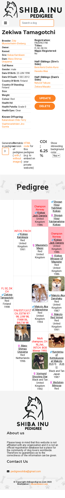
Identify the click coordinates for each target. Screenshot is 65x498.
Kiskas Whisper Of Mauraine (56, 258)
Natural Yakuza (42, 83)
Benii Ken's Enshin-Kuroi (47, 67)
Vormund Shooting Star (40, 365)
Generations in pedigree (9, 145)
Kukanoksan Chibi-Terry (14, 120)
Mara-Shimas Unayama (22, 339)
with (16, 155)
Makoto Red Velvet (56, 316)
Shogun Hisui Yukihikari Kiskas (56, 206)
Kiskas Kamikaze (16, 55)
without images (17, 160)
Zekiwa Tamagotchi (6, 296)
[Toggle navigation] (5, 23)
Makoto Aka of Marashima (40, 297)
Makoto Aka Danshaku (56, 288)
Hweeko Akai (41, 71)
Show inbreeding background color (57, 148)
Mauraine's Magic (40, 247)
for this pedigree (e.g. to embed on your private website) (29, 156)
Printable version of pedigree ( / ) (18, 152)
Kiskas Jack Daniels (40, 214)
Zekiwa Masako (43, 86)
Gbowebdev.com (39, 484)
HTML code (27, 145)
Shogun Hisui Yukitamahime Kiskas (57, 220)
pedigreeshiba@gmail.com (26, 471)
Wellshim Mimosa (57, 384)
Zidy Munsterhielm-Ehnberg (14, 42)
